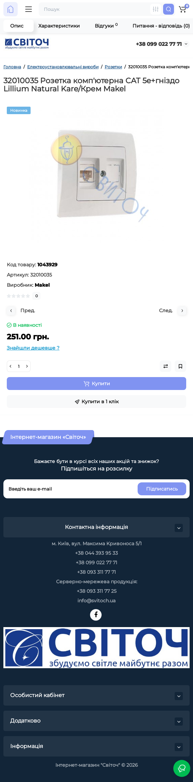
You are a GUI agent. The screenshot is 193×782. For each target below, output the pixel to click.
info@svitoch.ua (96, 601)
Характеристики (59, 26)
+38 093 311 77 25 (97, 591)
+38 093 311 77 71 (96, 572)
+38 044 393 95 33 (96, 553)
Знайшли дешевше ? (33, 348)
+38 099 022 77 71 (159, 44)
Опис (16, 26)
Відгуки (106, 25)
